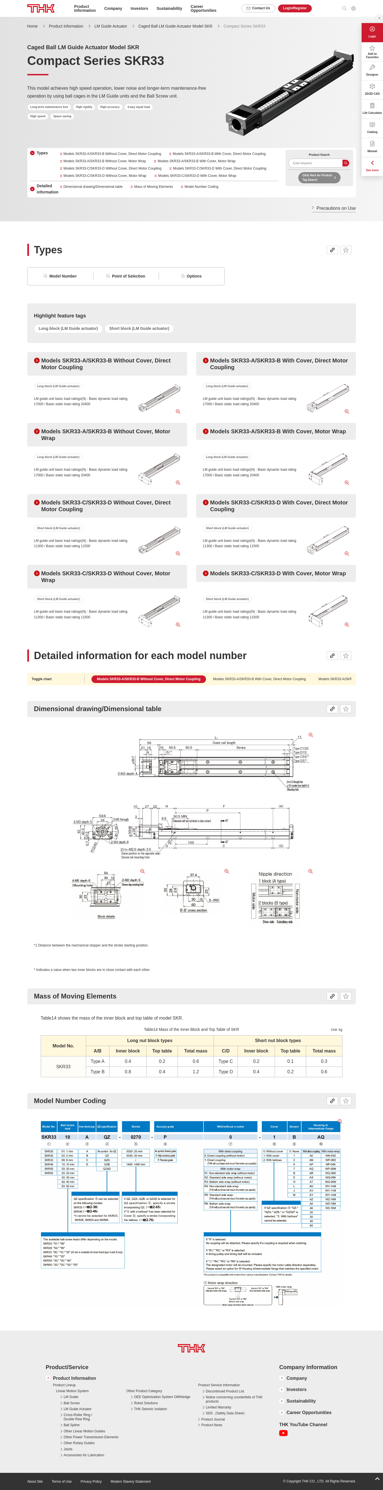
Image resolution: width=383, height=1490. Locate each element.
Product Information (66, 26)
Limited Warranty (218, 1407)
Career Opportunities (204, 8)
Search (345, 163)
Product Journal (213, 1419)
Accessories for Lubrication (84, 1455)
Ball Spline (72, 1425)
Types (42, 153)
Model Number (63, 276)
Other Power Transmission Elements (91, 1437)
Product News (211, 1425)
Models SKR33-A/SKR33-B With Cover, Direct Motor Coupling (219, 154)
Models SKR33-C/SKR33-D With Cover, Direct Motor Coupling (219, 168)
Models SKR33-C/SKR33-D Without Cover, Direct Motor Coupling (113, 168)
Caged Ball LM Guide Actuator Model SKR (175, 26)
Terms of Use (62, 1482)
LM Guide (71, 1397)
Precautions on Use (336, 208)
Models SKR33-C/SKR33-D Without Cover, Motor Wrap (105, 176)
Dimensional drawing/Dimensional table (93, 187)
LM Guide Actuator (111, 26)
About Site (35, 1482)
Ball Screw (72, 1403)
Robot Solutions (146, 1403)
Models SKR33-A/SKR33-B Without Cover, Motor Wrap (105, 161)
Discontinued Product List (225, 1391)
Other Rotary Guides (79, 1443)
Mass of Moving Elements (153, 187)
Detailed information (48, 189)
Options (194, 276)
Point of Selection (128, 276)
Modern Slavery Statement (131, 1482)
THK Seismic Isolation (150, 1409)
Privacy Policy (91, 1482)
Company (296, 1378)
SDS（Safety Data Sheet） (226, 1413)
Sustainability (301, 1401)
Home (32, 26)
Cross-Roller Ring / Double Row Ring (78, 1417)
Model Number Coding (201, 187)
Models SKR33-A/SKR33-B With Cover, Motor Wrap (197, 161)
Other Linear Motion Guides (84, 1431)
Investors (296, 1389)
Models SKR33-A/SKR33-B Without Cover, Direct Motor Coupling (112, 154)
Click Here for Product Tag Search (317, 177)
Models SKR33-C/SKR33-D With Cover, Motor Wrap (197, 176)
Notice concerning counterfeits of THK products (234, 1399)
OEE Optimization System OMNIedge (162, 1397)
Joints (68, 1449)
